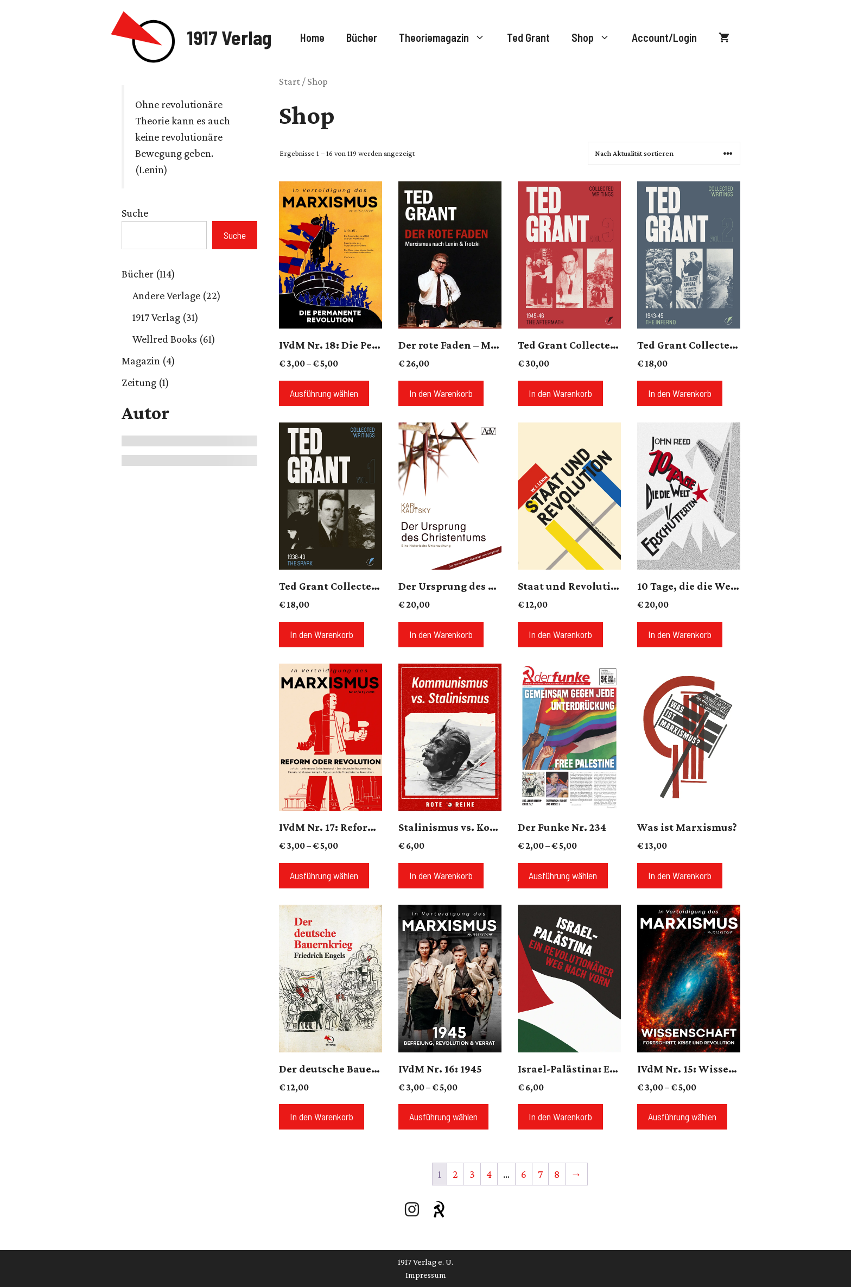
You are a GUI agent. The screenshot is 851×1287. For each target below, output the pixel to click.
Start (289, 81)
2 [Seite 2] (455, 1174)
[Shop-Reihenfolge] (664, 153)
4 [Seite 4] (489, 1174)
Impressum (425, 1274)
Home (312, 37)
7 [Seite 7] (540, 1174)
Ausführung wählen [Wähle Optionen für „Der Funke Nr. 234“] (563, 875)
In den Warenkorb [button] (441, 393)
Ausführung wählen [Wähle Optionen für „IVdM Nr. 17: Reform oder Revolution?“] (324, 875)
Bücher (361, 37)
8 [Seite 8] (557, 1174)
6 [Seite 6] (523, 1174)
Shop (596, 37)
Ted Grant (528, 37)
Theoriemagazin (447, 37)
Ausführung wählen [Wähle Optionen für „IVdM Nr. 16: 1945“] (443, 1116)
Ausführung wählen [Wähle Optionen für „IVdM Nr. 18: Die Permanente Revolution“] (324, 393)
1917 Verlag (229, 37)
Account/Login (664, 37)
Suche (135, 213)
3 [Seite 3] (472, 1174)
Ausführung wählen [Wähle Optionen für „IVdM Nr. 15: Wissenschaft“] (682, 1116)
